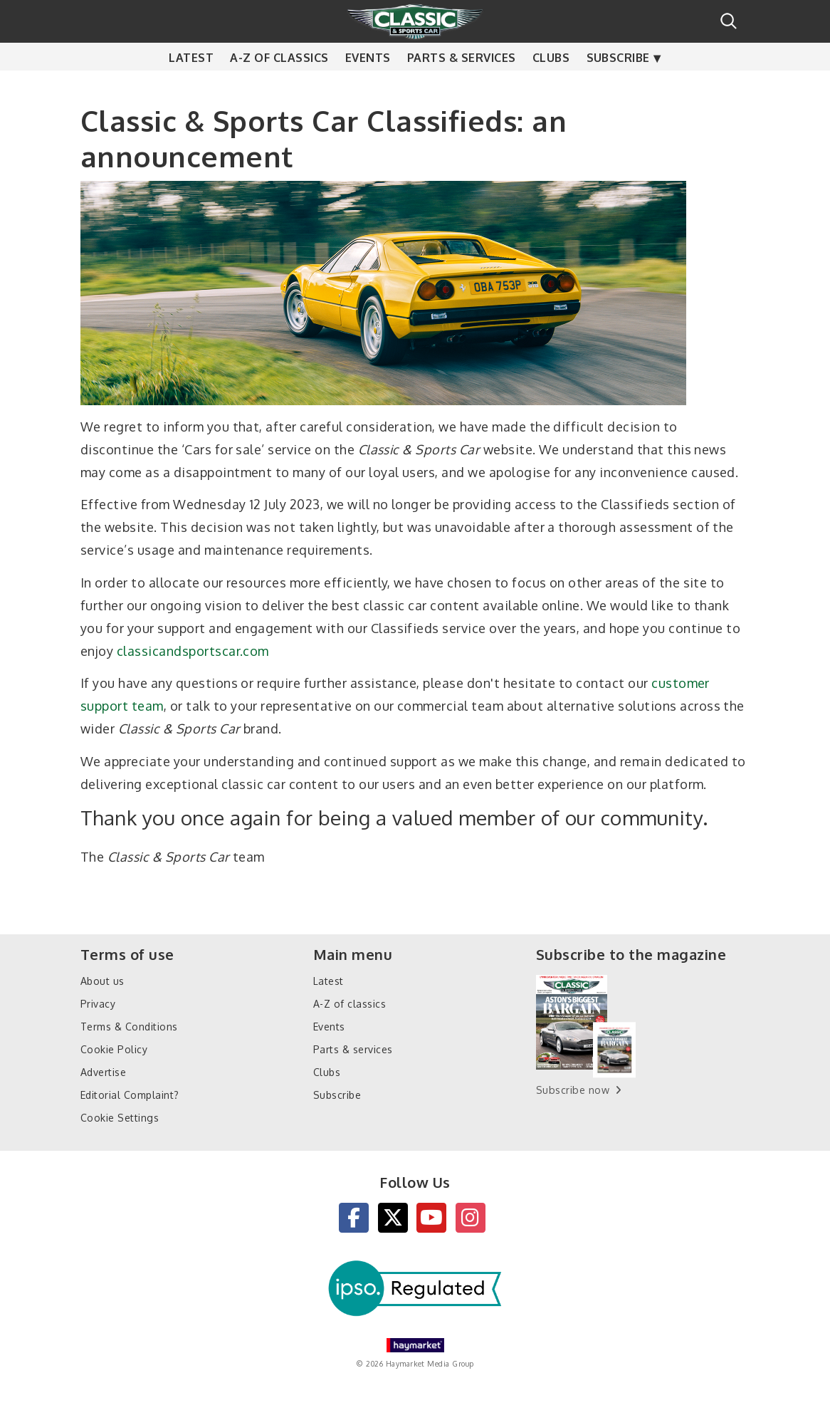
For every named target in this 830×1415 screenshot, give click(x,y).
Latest (191, 85)
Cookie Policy (113, 1049)
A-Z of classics (279, 85)
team (148, 706)
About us (102, 981)
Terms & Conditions (129, 1026)
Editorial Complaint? (129, 1095)
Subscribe (618, 85)
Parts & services (461, 85)
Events (368, 85)
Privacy (97, 1004)
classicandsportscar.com (193, 651)
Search (728, 21)
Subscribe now (572, 1090)
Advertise (103, 1072)
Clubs (550, 85)
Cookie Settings (119, 1118)
